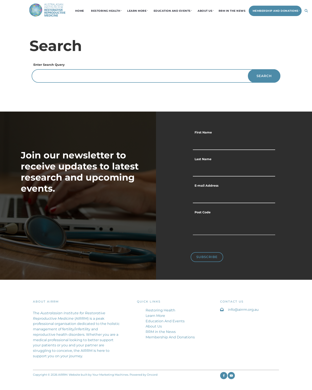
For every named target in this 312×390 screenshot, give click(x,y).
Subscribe (207, 257)
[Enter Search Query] (156, 76)
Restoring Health (105, 10)
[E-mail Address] (234, 196)
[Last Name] (234, 170)
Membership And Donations (276, 10)
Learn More (136, 10)
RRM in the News (232, 10)
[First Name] (234, 143)
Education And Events (172, 10)
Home (79, 10)
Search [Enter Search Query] (264, 76)
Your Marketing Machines (110, 374)
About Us (205, 10)
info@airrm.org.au (243, 310)
